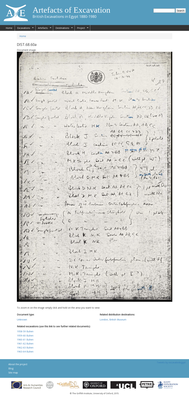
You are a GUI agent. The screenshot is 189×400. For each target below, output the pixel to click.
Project (81, 28)
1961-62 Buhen (25, 343)
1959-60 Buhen (25, 335)
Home (9, 28)
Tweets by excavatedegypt (171, 362)
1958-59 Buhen (25, 331)
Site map (13, 372)
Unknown (22, 319)
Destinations (63, 28)
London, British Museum (113, 319)
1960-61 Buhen (25, 339)
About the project (17, 364)
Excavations (24, 28)
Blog (10, 368)
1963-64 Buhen (25, 351)
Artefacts (43, 28)
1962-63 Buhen (25, 347)
